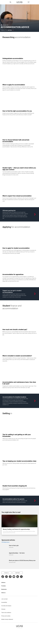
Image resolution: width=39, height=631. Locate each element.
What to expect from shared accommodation (17, 196)
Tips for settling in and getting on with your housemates (16, 435)
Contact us (6, 572)
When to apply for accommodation (13, 85)
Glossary (3, 609)
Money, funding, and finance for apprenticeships (16, 529)
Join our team (4, 599)
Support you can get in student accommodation (12, 291)
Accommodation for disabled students (14, 397)
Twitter (21, 576)
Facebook (10, 576)
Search (2, 2)
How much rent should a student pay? (14, 329)
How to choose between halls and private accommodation (15, 141)
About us (3, 592)
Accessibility (4, 602)
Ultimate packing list (9, 210)
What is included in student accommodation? (17, 356)
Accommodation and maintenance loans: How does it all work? (19, 383)
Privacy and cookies (5, 616)
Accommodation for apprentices (12, 274)
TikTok (2, 576)
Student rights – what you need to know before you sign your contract (19, 168)
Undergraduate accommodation (12, 58)
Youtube (14, 576)
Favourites (28, 2)
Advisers (3, 582)
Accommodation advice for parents (13, 499)
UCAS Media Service (5, 542)
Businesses (4, 589)
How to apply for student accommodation (16, 248)
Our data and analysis (6, 605)
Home (1, 25)
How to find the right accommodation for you (17, 111)
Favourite (35, 517)
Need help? (17, 572)
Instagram (6, 576)
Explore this (6, 30)
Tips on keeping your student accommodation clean (19, 461)
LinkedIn (17, 576)
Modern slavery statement (7, 619)
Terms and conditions (6, 612)
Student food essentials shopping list (14, 486)
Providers (3, 586)
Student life (5, 25)
